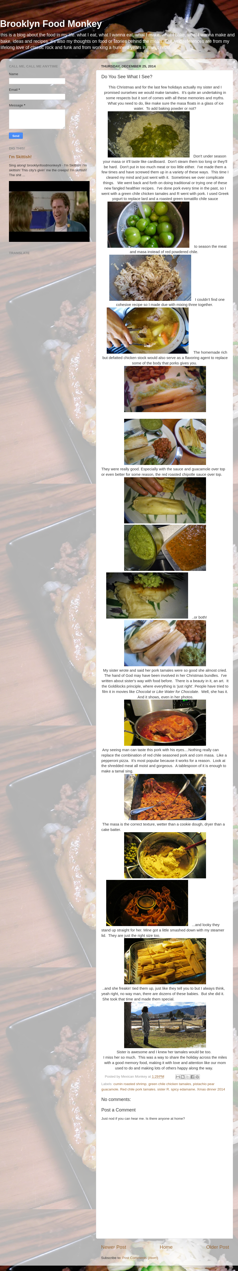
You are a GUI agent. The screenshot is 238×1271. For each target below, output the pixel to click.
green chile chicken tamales (169, 1084)
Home (166, 1247)
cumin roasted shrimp (129, 1084)
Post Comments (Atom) (140, 1258)
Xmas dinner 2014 (211, 1089)
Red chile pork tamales (137, 1089)
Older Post (217, 1247)
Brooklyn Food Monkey (51, 23)
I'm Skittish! (20, 157)
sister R (163, 1089)
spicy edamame (183, 1089)
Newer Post (113, 1247)
